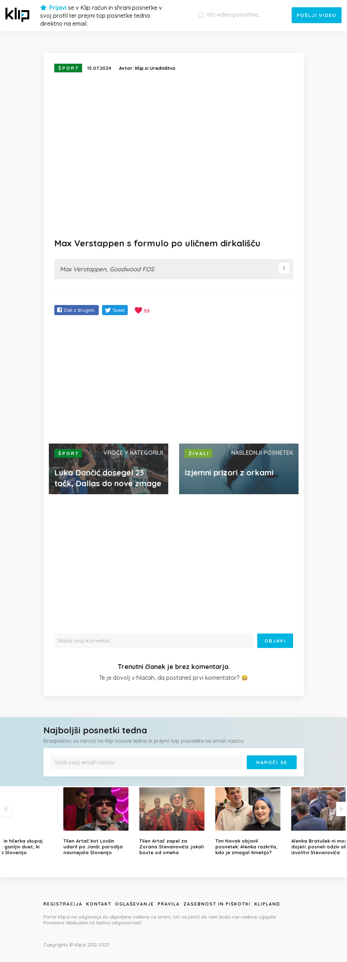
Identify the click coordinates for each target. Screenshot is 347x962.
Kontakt (98, 904)
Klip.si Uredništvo (155, 68)
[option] (174, 821)
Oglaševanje (134, 904)
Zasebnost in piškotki (217, 904)
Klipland (267, 904)
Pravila (169, 904)
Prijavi (58, 7)
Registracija (62, 904)
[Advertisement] (173, 380)
